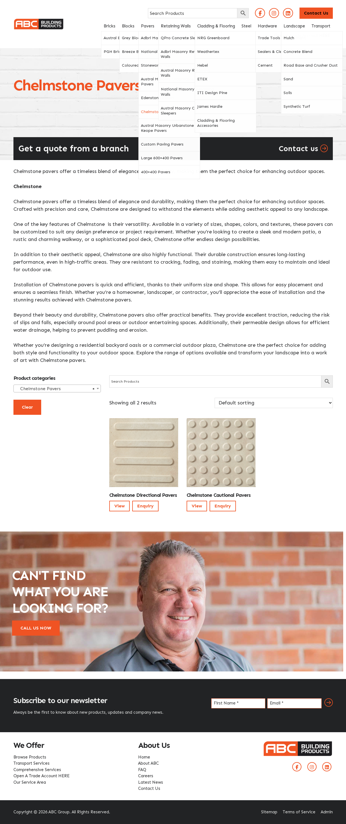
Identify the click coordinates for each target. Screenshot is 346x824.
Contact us (303, 148)
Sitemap (269, 811)
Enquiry (145, 506)
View (119, 506)
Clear (27, 407)
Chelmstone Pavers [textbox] (55, 389)
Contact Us (316, 13)
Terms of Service (299, 811)
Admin (327, 811)
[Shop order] (274, 403)
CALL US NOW (35, 628)
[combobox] (57, 388)
